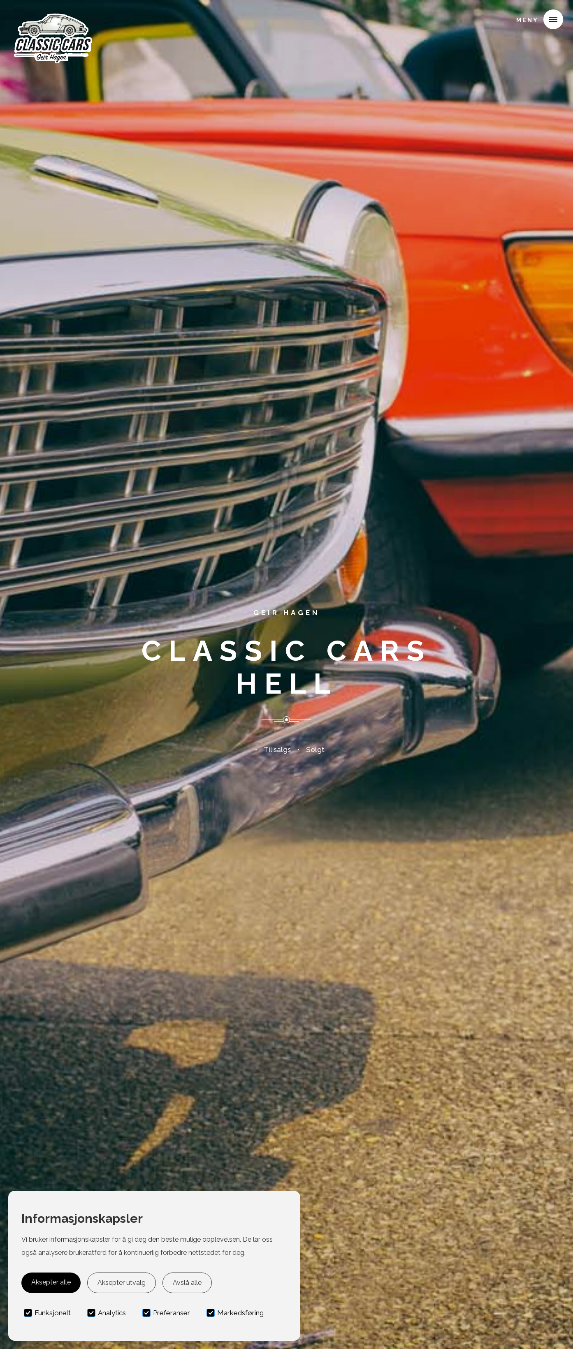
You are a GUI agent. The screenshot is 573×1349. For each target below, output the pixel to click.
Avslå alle (187, 1283)
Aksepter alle (51, 1282)
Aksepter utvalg (121, 1283)
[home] (52, 18)
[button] (536, 19)
